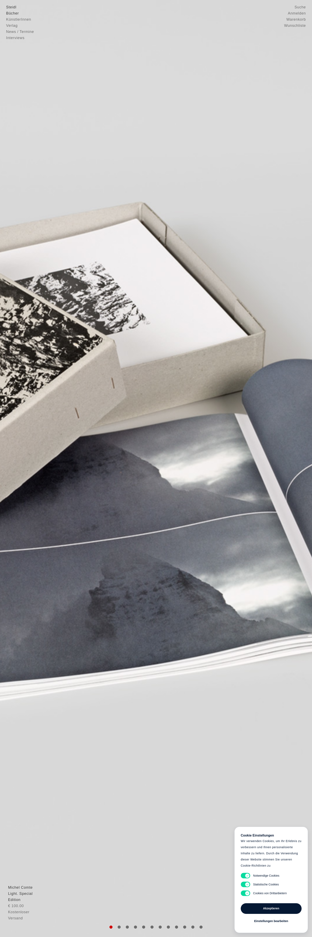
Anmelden (297, 13)
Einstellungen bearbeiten (271, 921)
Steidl (11, 7)
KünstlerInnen (18, 19)
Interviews (15, 38)
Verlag (12, 26)
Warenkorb (296, 19)
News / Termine (20, 32)
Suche (300, 7)
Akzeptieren (271, 908)
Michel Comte (18, 909)
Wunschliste (295, 26)
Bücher (12, 13)
